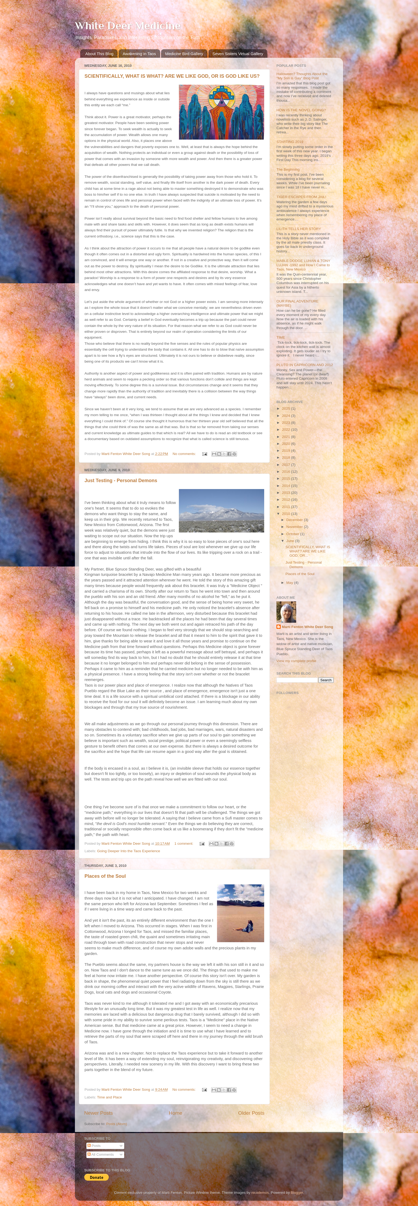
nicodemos (260, 1193)
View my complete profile (296, 661)
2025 (286, 409)
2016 (286, 472)
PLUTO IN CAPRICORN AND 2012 (304, 365)
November (295, 527)
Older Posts (251, 1113)
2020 (286, 444)
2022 (286, 430)
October (293, 534)
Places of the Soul (105, 876)
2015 (286, 479)
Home (175, 1113)
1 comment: (184, 844)
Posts (94, 1146)
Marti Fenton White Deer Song (307, 627)
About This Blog (99, 53)
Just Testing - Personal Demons (121, 480)
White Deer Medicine (128, 25)
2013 (286, 493)
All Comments (100, 1154)
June (290, 541)
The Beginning (288, 169)
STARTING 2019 (289, 142)
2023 (286, 423)
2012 (286, 500)
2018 (286, 458)
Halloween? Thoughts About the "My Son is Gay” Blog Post (301, 76)
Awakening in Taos (139, 53)
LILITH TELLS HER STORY (298, 229)
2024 (286, 416)
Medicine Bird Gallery (184, 53)
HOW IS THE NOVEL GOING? (301, 110)
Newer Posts (98, 1113)
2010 (286, 514)
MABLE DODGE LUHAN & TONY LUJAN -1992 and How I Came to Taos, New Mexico (303, 265)
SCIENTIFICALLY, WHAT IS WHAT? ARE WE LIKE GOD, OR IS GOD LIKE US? (172, 76)
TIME (280, 337)
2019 (286, 451)
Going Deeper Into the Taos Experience (128, 851)
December (295, 520)
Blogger (297, 1193)
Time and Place (109, 1097)
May (290, 583)
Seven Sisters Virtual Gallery (237, 53)
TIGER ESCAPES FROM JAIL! (301, 197)
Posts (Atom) (116, 1124)
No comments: (185, 454)
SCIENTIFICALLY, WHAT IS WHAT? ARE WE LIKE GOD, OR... (308, 551)
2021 (286, 437)
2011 (286, 507)
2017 (286, 465)
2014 (286, 486)
